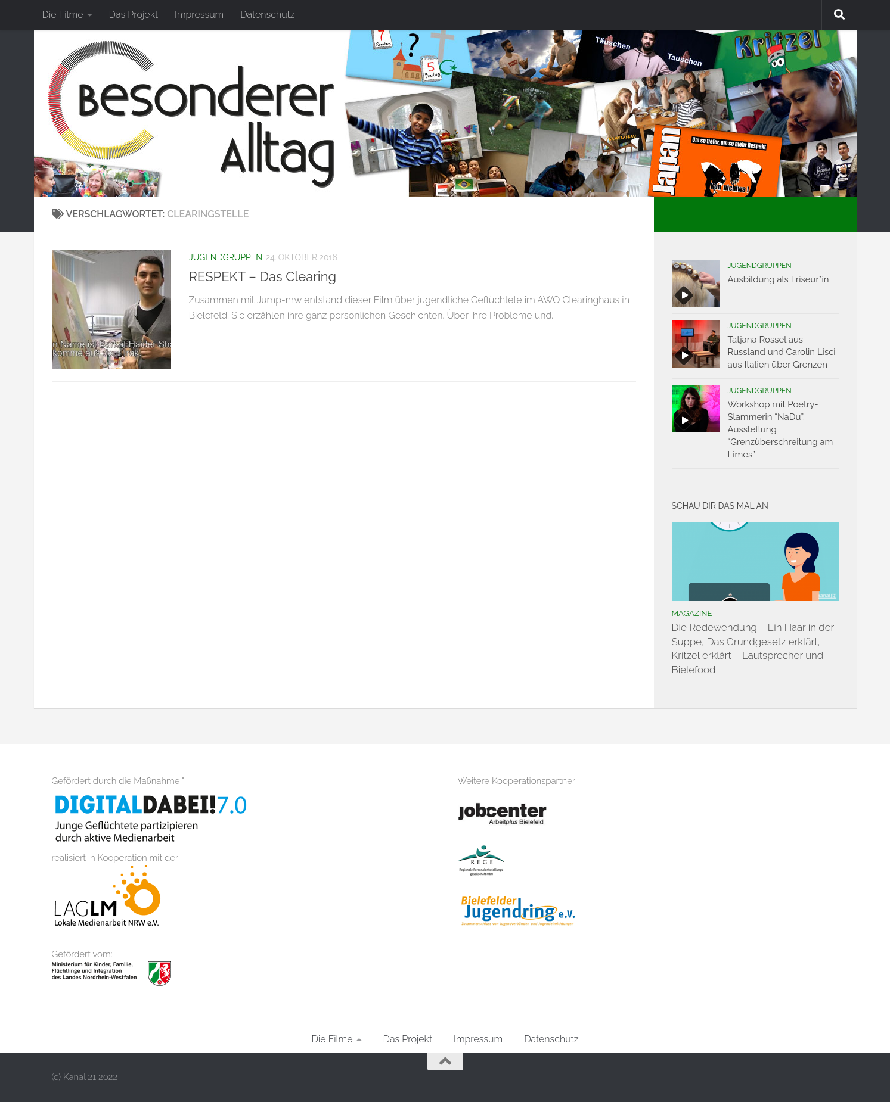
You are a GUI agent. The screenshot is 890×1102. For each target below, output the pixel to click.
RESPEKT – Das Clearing (263, 276)
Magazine (692, 613)
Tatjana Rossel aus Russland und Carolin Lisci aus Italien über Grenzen (782, 352)
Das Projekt (134, 14)
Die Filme (62, 14)
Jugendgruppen (225, 257)
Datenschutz (267, 14)
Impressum (199, 14)
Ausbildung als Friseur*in (778, 279)
